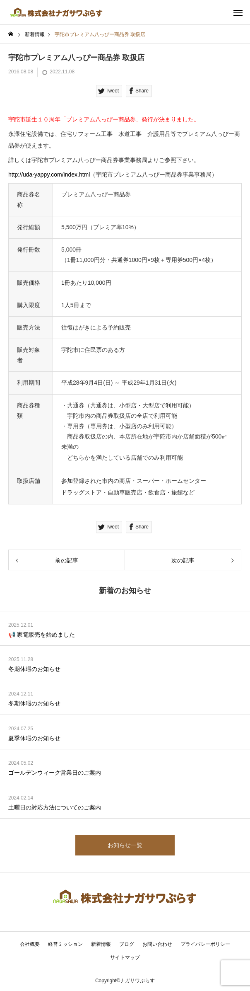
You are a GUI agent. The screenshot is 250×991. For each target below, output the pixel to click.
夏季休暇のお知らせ (34, 738)
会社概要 (30, 944)
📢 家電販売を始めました (41, 634)
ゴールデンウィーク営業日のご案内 (54, 772)
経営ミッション (65, 944)
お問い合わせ (157, 944)
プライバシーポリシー (205, 944)
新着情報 (101, 944)
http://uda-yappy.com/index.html (49, 174)
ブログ (126, 944)
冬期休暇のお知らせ (34, 669)
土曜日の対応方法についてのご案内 (54, 807)
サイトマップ (125, 957)
